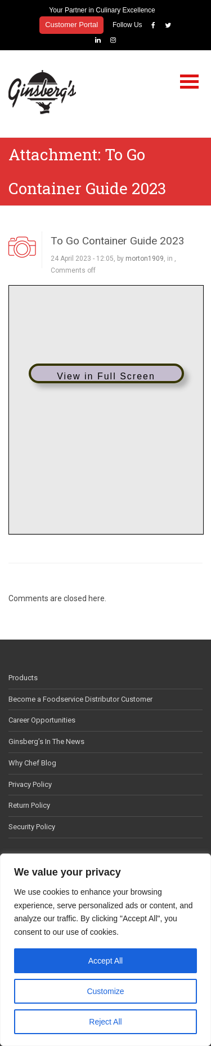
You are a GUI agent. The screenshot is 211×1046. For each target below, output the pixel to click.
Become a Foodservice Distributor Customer (80, 699)
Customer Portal (71, 24)
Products (23, 677)
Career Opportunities (41, 720)
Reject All (105, 1021)
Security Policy (31, 826)
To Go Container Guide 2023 (118, 240)
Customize (105, 991)
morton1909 (144, 258)
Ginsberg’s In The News (46, 741)
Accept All (105, 960)
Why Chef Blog (32, 763)
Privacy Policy (30, 784)
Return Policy (29, 805)
